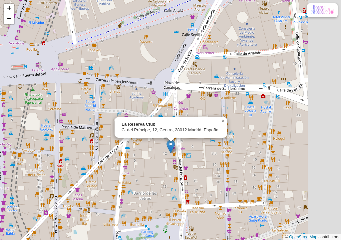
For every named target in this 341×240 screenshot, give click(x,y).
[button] (171, 146)
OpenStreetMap (303, 237)
